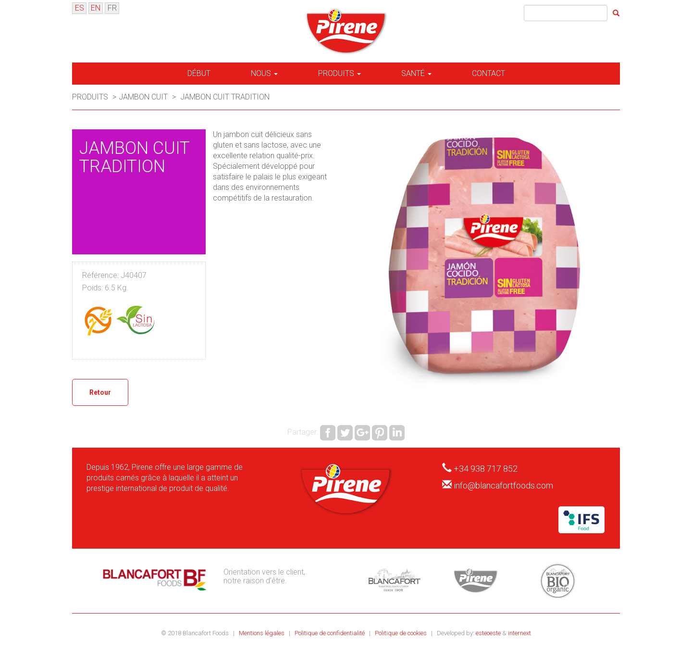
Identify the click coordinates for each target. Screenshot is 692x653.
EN (95, 8)
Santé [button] (416, 73)
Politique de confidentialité (330, 633)
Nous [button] (264, 73)
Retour (100, 392)
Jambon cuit (143, 96)
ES (79, 8)
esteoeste (488, 633)
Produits (91, 96)
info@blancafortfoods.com (503, 485)
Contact (488, 73)
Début (198, 73)
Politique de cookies (401, 633)
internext (519, 633)
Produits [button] (339, 73)
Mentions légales (262, 633)
